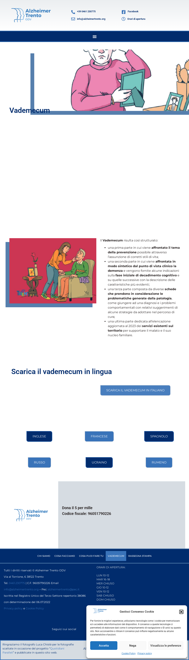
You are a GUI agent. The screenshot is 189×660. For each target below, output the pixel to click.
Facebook (133, 11)
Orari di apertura (136, 18)
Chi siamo (43, 555)
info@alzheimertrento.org (91, 18)
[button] (181, 612)
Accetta (104, 645)
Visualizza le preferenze (165, 645)
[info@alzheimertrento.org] (73, 19)
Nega (132, 645)
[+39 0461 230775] (73, 12)
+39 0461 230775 (86, 11)
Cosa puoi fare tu (91, 555)
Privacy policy (144, 653)
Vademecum (116, 555)
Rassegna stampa (140, 555)
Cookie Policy (129, 653)
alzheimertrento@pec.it (63, 589)
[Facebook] (124, 12)
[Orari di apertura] (123, 19)
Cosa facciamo (64, 555)
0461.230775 (17, 583)
